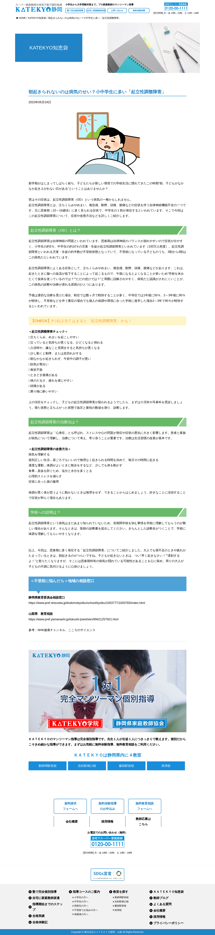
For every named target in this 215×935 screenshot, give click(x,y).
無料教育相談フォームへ (145, 806)
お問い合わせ (117, 10)
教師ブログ (160, 898)
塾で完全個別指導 (75, 10)
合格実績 (38, 916)
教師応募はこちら (143, 821)
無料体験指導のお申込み (107, 806)
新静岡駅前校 (47, 765)
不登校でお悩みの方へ (86, 910)
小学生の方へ (81, 897)
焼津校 (165, 765)
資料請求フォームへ (70, 806)
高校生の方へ (81, 905)
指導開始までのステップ (47, 906)
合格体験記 (40, 922)
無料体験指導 (139, 10)
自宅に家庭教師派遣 (96, 10)
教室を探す (120, 891)
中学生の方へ (81, 901)
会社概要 (72, 821)
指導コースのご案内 (86, 891)
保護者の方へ (81, 914)
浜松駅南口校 (87, 765)
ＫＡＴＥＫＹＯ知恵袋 (168, 891)
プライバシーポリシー (168, 923)
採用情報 (107, 821)
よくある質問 (162, 904)
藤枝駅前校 (126, 765)
